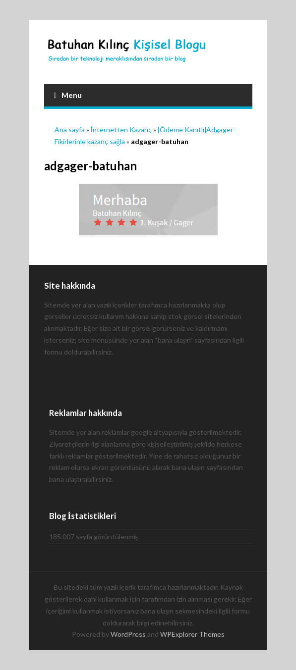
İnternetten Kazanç (121, 129)
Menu (68, 95)
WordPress (128, 634)
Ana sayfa (70, 129)
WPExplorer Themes (192, 634)
